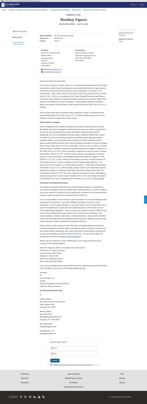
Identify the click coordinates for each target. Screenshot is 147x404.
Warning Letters (76, 10)
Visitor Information (73, 374)
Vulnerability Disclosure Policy (73, 387)
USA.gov (122, 382)
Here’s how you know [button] (35, 1)
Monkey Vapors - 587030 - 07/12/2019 (94, 10)
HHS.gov (122, 378)
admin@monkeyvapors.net (52, 72)
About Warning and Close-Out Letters (18, 43)
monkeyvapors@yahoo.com (52, 69)
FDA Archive (25, 374)
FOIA (122, 374)
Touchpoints (88, 365)
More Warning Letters (20, 31)
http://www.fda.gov (74, 237)
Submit (55, 360)
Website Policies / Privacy (73, 378)
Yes (55, 348)
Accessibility (25, 382)
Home (4, 10)
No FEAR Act (73, 382)
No (55, 353)
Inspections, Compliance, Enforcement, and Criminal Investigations (28, 10)
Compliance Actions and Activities (59, 10)
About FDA (24, 378)
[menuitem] (127, 35)
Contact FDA (13, 397)
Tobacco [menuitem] (121, 41)
